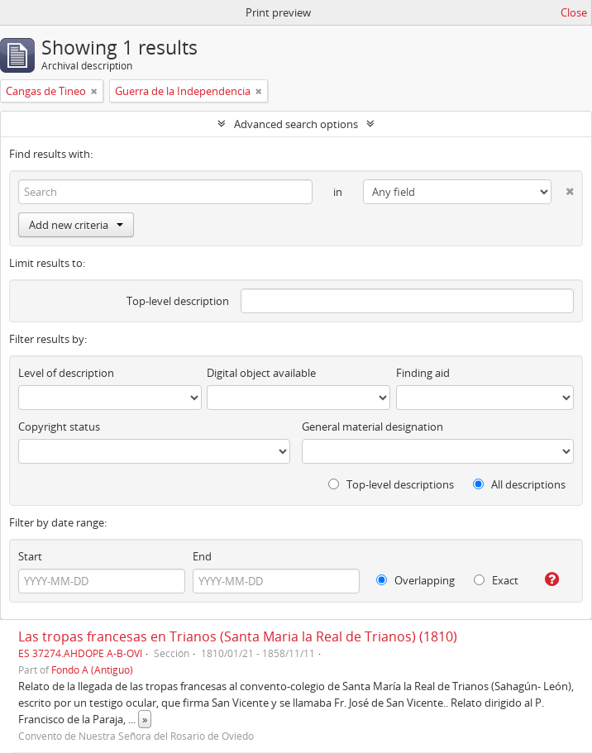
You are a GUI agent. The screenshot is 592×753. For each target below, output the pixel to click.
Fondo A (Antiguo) (92, 669)
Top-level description (178, 300)
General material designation (372, 426)
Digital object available (261, 372)
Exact (496, 580)
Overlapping (415, 580)
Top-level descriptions (391, 484)
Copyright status (59, 426)
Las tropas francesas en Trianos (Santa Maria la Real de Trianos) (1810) (237, 636)
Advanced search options (296, 124)
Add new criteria (76, 224)
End (202, 556)
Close (574, 12)
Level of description (66, 372)
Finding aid (423, 372)
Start (30, 556)
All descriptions (519, 484)
